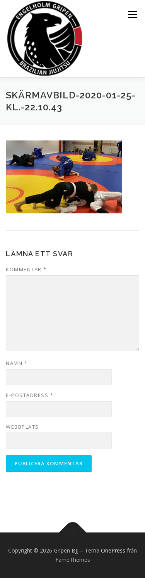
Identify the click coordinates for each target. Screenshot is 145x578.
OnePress (113, 550)
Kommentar (26, 269)
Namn (16, 363)
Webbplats (22, 426)
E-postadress (29, 395)
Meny (132, 14)
